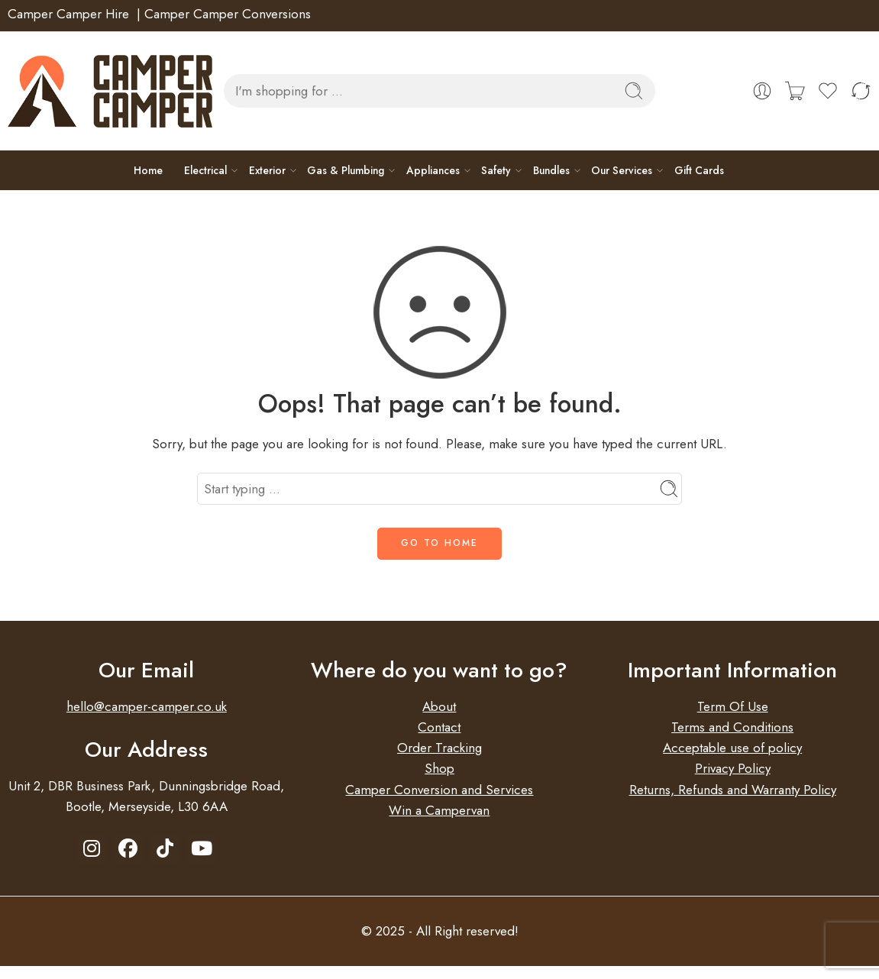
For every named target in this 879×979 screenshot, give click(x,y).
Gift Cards (699, 170)
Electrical (205, 170)
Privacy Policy (733, 768)
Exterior (267, 170)
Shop (439, 768)
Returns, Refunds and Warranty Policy (732, 789)
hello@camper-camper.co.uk (146, 706)
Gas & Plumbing (345, 170)
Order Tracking (439, 747)
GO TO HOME (439, 543)
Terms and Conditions (732, 727)
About (439, 706)
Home (148, 170)
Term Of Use (732, 706)
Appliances (433, 170)
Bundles (551, 170)
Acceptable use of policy (732, 747)
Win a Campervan (439, 810)
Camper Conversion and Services (439, 789)
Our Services (621, 170)
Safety (496, 170)
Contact (439, 727)
